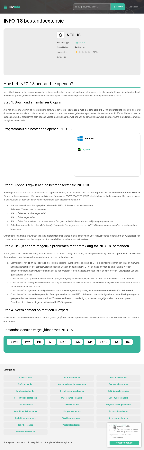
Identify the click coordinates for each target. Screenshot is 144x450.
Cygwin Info (80, 42)
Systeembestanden (118, 418)
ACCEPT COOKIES (124, 443)
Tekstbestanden (25, 425)
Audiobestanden (72, 377)
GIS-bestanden (72, 404)
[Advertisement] (30, 51)
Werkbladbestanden (72, 418)
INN (39, 342)
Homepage (9, 442)
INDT (50, 342)
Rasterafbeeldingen (118, 411)
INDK (77, 342)
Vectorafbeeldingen (72, 425)
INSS (116, 342)
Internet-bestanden (25, 432)
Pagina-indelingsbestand (118, 404)
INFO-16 (103, 342)
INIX (128, 342)
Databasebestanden (25, 391)
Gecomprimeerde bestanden (72, 384)
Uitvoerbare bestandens (72, 398)
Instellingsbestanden (25, 418)
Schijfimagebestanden (118, 391)
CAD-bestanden (25, 384)
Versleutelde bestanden (25, 398)
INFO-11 (64, 342)
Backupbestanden (118, 377)
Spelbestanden (25, 404)
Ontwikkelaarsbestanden (72, 391)
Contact (21, 442)
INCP (89, 342)
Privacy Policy (35, 442)
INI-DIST (14, 342)
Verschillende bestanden (26, 411)
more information (116, 437)
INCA (27, 342)
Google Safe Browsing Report (59, 442)
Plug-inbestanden (72, 411)
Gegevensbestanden (118, 384)
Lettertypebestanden (119, 398)
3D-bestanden (25, 377)
